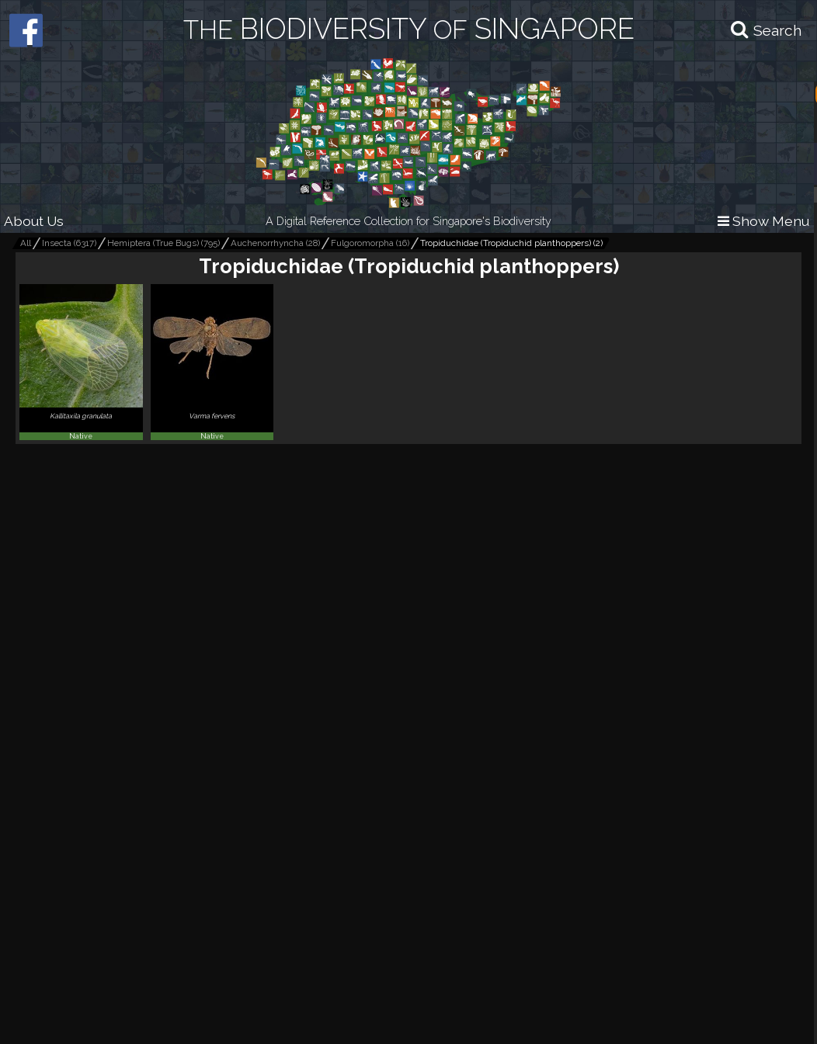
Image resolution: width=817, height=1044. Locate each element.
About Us (34, 221)
